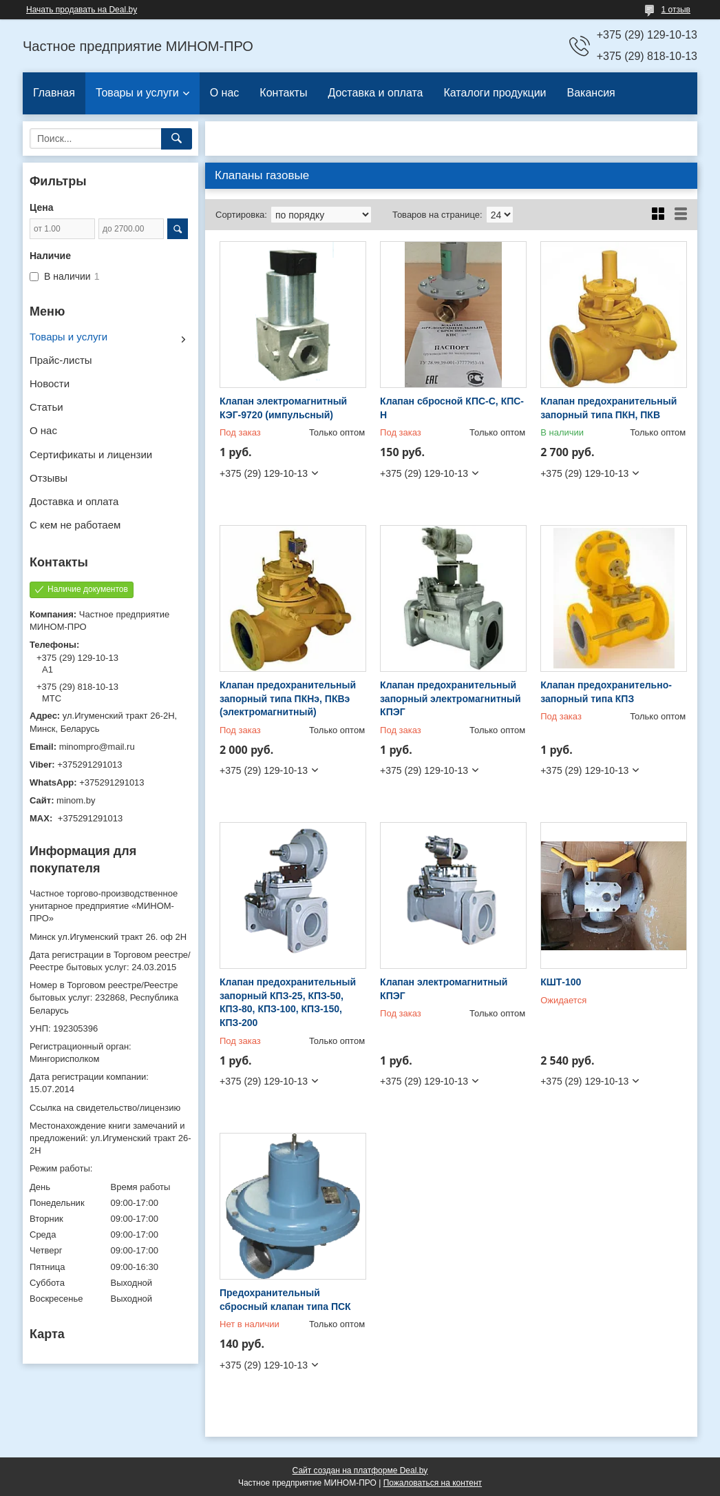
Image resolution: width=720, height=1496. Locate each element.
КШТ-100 (560, 981)
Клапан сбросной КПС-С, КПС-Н (452, 408)
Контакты (283, 93)
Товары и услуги (137, 93)
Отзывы (48, 478)
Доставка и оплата (375, 93)
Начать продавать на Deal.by (81, 9)
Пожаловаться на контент (432, 1483)
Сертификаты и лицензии (91, 454)
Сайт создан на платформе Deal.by (360, 1470)
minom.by (75, 800)
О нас (225, 93)
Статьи (46, 407)
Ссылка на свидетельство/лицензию (105, 1108)
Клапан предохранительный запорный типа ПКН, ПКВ (608, 408)
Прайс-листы (61, 360)
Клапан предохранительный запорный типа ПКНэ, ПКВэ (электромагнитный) (288, 698)
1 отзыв (675, 9)
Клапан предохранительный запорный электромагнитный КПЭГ (450, 698)
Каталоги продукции (494, 93)
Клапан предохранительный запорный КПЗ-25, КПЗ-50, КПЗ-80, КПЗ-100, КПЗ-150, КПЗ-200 (288, 1002)
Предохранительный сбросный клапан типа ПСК (285, 1299)
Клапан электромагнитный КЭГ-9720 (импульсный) (283, 408)
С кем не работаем (75, 525)
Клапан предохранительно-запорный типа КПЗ (606, 691)
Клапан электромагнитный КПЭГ (443, 988)
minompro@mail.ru (97, 746)
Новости (50, 383)
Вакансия (591, 93)
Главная (54, 93)
